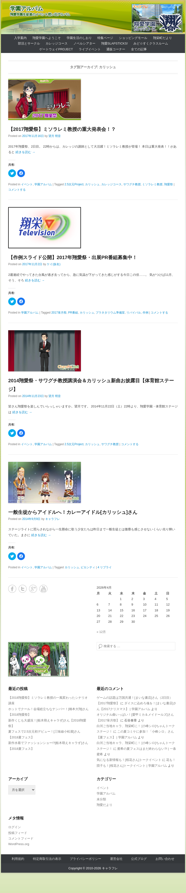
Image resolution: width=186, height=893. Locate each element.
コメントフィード (20, 838)
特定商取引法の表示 (47, 859)
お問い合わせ (164, 859)
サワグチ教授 (132, 184)
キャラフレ (52, 519)
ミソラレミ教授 (152, 184)
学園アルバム (26, 9)
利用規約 (18, 859)
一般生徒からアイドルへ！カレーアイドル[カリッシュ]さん (72, 512)
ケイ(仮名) (53, 264)
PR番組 (73, 312)
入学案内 (20, 38)
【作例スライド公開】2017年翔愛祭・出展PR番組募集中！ (72, 257)
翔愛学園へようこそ (46, 38)
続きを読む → (25, 152)
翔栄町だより (162, 38)
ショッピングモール (133, 38)
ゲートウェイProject (56, 49)
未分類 (101, 799)
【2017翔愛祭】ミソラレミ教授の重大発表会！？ (62, 129)
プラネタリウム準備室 (110, 312)
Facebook (12, 589)
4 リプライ (105, 567)
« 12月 (101, 632)
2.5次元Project (74, 184)
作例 (145, 312)
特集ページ (105, 38)
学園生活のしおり (79, 38)
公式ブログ (139, 859)
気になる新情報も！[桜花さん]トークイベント (129, 760)
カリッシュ (92, 184)
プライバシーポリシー (85, 859)
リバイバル (133, 312)
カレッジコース (57, 43)
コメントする (17, 189)
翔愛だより (104, 805)
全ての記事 (139, 49)
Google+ (33, 589)
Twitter (23, 589)
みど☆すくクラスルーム (150, 43)
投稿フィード (17, 833)
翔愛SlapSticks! (114, 43)
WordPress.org (18, 844)
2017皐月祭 (59, 312)
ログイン (14, 827)
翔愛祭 (168, 184)
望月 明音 (54, 136)
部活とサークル (29, 43)
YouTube (43, 589)
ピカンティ (88, 567)
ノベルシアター (84, 43)
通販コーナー (115, 49)
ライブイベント (90, 49)
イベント (27, 184)
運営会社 (116, 859)
